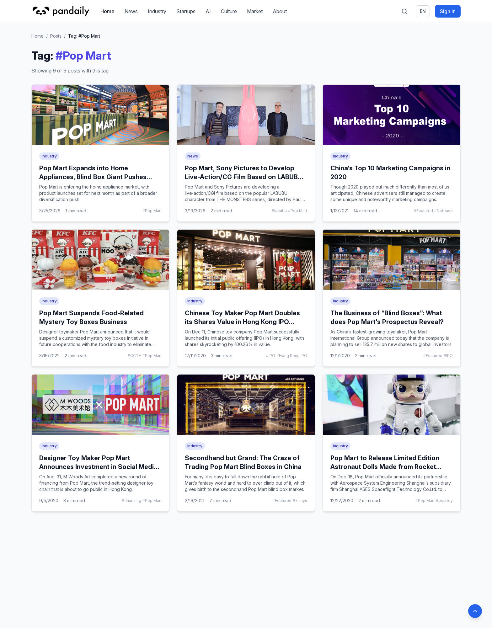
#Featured (423, 210)
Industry (157, 11)
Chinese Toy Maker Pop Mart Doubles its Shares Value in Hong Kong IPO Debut (242, 321)
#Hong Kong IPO (291, 355)
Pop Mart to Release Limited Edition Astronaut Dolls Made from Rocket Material (384, 466)
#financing (131, 500)
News (131, 11)
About (280, 11)
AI (208, 11)
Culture (229, 11)
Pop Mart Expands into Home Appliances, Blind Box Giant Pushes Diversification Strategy (93, 176)
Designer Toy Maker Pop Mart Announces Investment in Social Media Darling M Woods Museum (98, 466)
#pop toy (444, 500)
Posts (56, 36)
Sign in (448, 11)
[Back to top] (475, 611)
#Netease (443, 210)
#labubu (279, 210)
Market (255, 11)
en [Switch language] (423, 11)
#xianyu (300, 500)
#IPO (270, 355)
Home (107, 11)
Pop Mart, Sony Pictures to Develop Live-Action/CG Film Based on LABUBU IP (243, 176)
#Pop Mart (152, 210)
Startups (185, 11)
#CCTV (134, 355)
